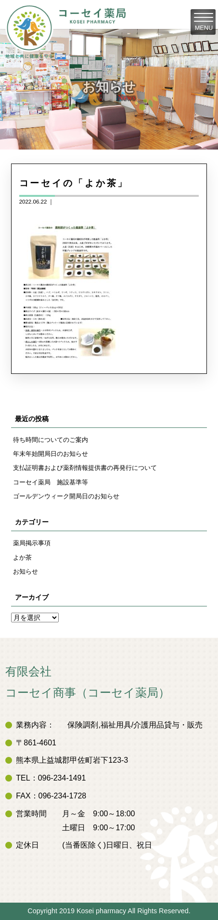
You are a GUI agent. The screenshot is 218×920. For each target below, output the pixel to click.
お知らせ (25, 571)
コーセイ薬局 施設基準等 (50, 482)
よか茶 (22, 557)
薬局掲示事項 (32, 543)
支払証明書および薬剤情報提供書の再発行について (85, 467)
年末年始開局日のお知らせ (50, 453)
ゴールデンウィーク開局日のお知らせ (66, 496)
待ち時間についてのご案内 (50, 439)
